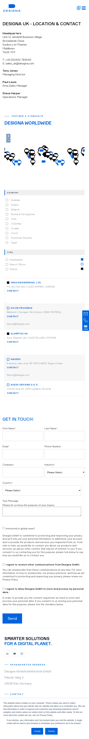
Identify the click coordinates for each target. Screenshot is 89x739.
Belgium (15, 209)
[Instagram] (22, 654)
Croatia (14, 228)
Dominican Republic (21, 237)
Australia (15, 200)
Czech (14, 233)
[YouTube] (15, 654)
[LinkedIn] (7, 654)
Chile (13, 219)
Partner (14, 269)
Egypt (13, 242)
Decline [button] (51, 731)
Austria (14, 204)
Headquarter (16, 259)
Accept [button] (37, 731)
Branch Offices (17, 264)
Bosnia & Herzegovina (22, 214)
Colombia (15, 223)
